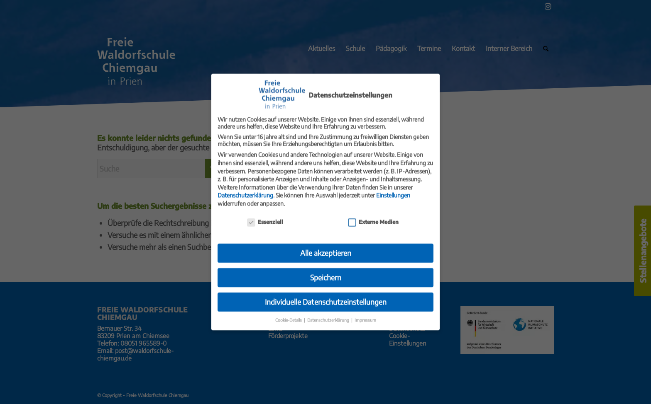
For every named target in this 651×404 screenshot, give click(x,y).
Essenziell (265, 216)
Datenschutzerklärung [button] (328, 314)
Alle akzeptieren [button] (325, 247)
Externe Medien (373, 216)
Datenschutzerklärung (245, 190)
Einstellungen (393, 190)
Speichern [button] (325, 272)
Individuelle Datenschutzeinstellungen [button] (326, 296)
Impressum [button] (365, 314)
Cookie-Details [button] (289, 314)
